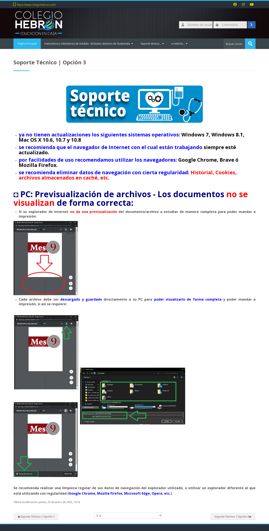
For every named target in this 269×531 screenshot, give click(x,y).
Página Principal (27, 43)
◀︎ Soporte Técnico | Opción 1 (36, 516)
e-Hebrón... (179, 43)
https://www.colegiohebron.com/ (36, 5)
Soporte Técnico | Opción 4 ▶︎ (233, 516)
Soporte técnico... (152, 43)
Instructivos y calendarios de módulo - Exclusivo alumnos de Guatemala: (89, 43)
